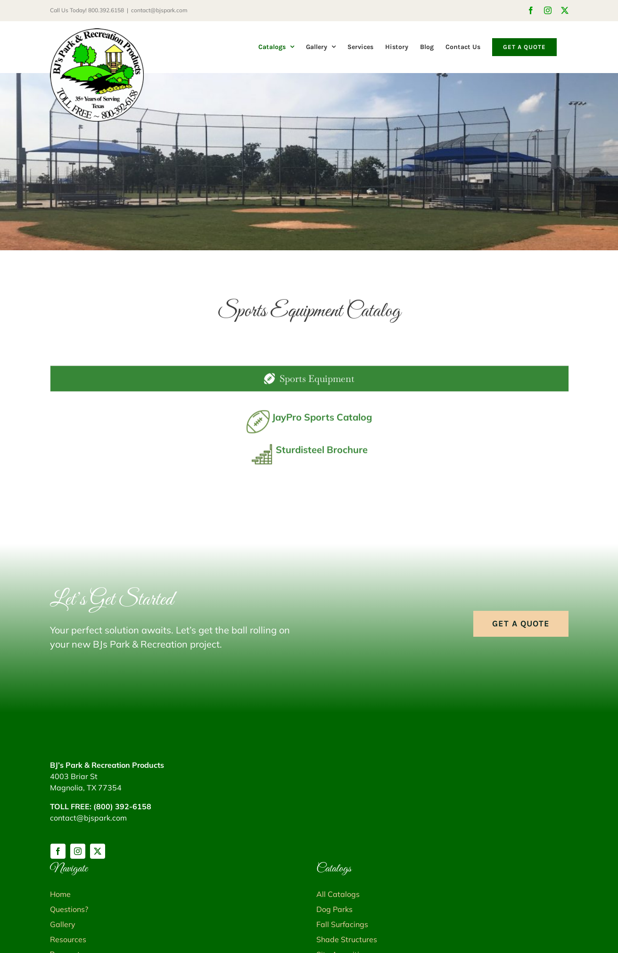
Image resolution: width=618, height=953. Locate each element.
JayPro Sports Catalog (322, 421)
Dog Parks (334, 909)
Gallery (62, 924)
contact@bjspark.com (159, 10)
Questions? (69, 909)
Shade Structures (346, 939)
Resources (68, 939)
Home (60, 894)
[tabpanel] (309, 446)
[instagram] (77, 851)
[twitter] (97, 851)
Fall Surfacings (342, 924)
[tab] (309, 383)
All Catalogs (338, 894)
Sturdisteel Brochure (322, 454)
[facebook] (58, 851)
